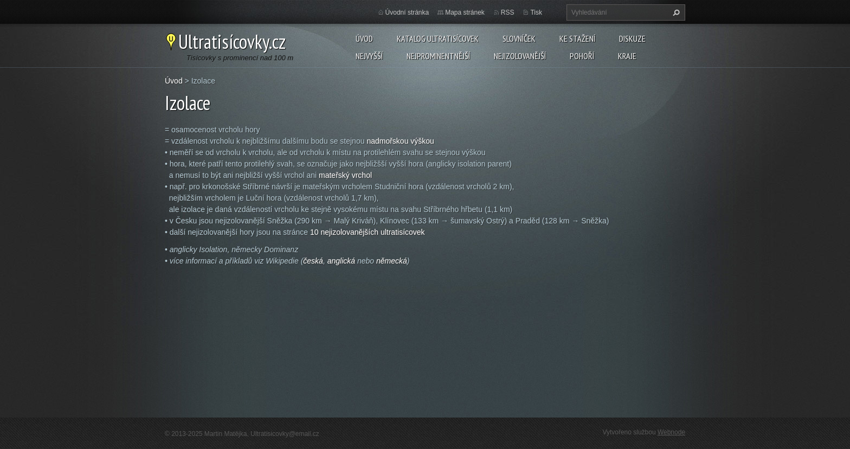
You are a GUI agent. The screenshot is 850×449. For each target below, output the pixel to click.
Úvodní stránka (407, 12)
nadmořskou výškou (400, 141)
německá (391, 260)
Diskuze (632, 38)
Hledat (675, 12)
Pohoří (582, 55)
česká (313, 260)
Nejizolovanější (520, 55)
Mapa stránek (465, 12)
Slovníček (519, 38)
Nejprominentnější (438, 55)
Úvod (364, 38)
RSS (507, 12)
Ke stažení (577, 38)
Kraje (627, 55)
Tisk (536, 12)
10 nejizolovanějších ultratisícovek (367, 232)
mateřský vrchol (345, 175)
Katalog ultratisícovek (438, 38)
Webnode (671, 432)
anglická (341, 260)
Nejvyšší (369, 55)
